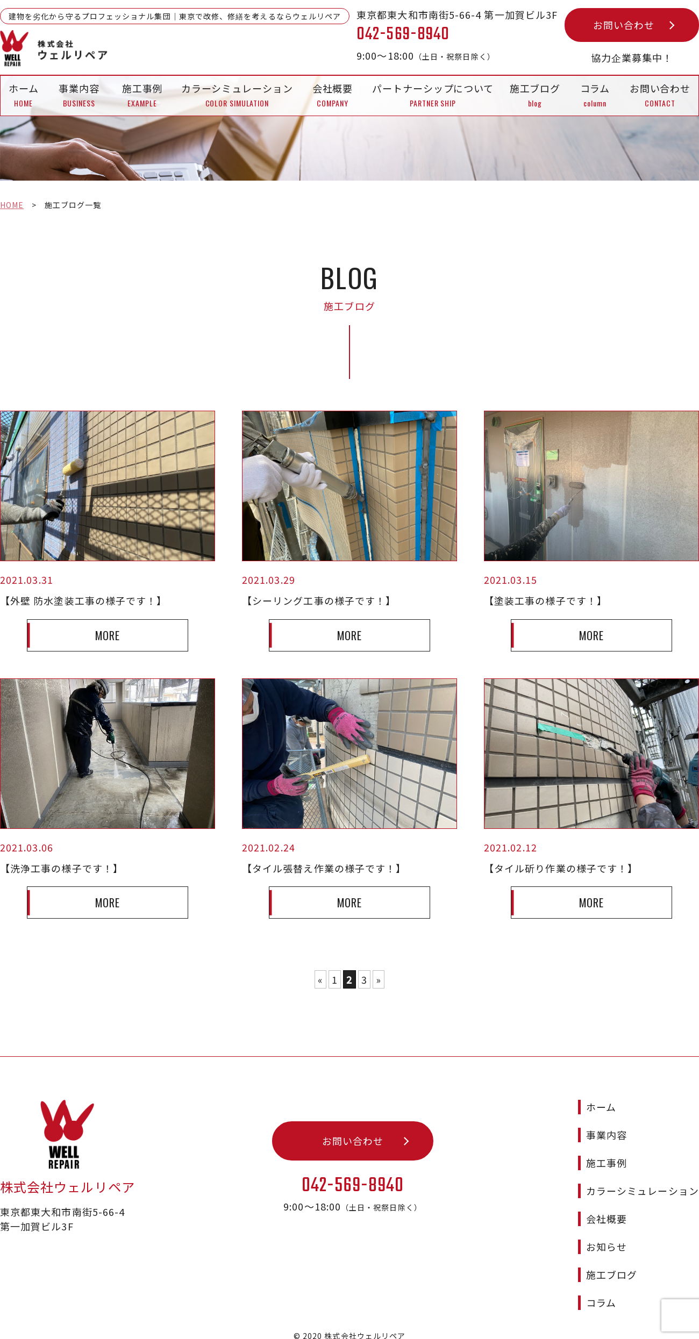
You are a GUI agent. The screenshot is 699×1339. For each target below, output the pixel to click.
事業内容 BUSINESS (79, 95)
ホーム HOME (24, 95)
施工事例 (606, 1153)
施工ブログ (611, 1265)
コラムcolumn (595, 95)
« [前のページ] (320, 980)
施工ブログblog (535, 95)
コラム (601, 1293)
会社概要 (606, 1209)
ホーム (601, 1097)
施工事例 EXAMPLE (142, 95)
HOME (12, 204)
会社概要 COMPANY (332, 95)
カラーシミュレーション (642, 1181)
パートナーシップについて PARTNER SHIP (433, 95)
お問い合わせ (623, 25)
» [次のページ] (378, 980)
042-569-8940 (353, 1176)
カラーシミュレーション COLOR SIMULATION (237, 95)
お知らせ (606, 1237)
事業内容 (606, 1125)
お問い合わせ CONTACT (660, 95)
